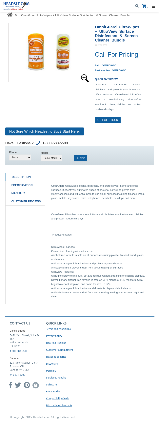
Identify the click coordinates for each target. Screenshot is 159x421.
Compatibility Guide (57, 398)
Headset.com (41, 417)
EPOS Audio (53, 391)
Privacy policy (54, 335)
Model (44, 152)
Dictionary (52, 363)
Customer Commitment (59, 349)
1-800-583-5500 (18, 350)
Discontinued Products (59, 405)
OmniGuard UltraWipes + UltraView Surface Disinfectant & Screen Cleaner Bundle (75, 15)
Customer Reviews (26, 201)
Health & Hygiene (56, 342)
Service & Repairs (56, 377)
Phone (13, 152)
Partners (51, 370)
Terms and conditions (58, 328)
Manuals (18, 193)
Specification (22, 185)
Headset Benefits (56, 356)
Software (51, 384)
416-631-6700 (17, 374)
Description (21, 177)
